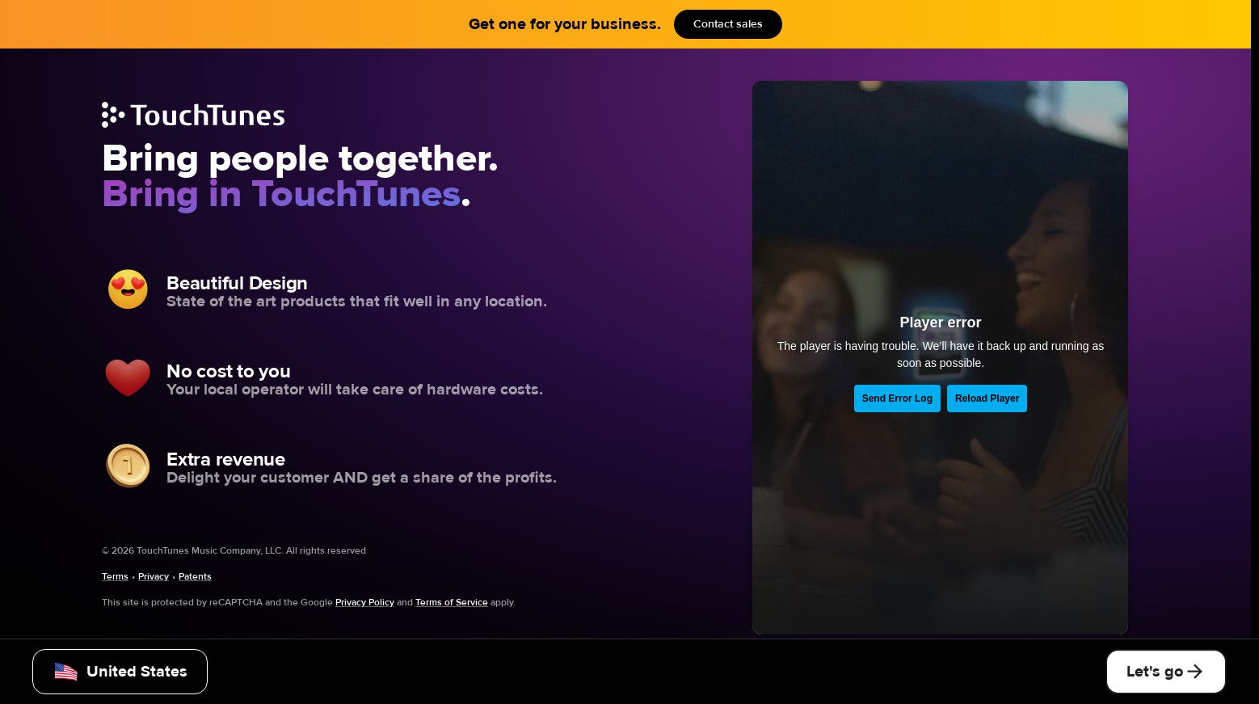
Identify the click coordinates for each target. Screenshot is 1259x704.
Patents (195, 576)
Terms (115, 576)
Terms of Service (451, 602)
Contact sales (728, 24)
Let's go (1166, 671)
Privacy (153, 576)
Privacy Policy (364, 602)
